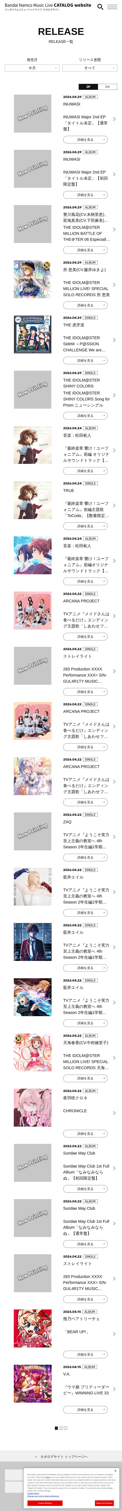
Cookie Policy (33, 1498)
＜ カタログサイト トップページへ (61, 1456)
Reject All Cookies (104, 1507)
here (47, 1482)
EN (107, 87)
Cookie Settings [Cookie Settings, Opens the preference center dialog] (45, 1507)
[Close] (115, 1475)
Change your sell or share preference (43, 1500)
